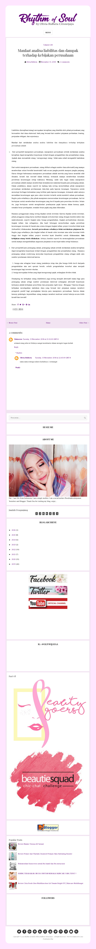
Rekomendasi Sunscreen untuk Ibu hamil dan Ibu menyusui (41, 864)
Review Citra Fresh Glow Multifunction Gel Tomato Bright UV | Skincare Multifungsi (50, 883)
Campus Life (48, 45)
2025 (14, 535)
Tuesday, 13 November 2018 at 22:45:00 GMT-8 (53, 358)
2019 (14, 564)
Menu (48, 32)
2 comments (65, 62)
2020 (14, 559)
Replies (19, 353)
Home (48, 323)
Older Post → (84, 323)
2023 (14, 545)
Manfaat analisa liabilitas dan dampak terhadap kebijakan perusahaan (48, 52)
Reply (16, 347)
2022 (14, 549)
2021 (14, 554)
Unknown (18, 339)
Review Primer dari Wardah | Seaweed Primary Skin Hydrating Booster (45, 854)
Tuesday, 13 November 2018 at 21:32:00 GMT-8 (41, 339)
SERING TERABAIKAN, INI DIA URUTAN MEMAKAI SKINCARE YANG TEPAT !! (47, 873)
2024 (14, 540)
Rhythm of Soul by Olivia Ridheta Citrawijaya (39, 937)
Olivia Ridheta (26, 358)
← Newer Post (12, 323)
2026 (14, 530)
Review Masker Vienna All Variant (31, 844)
